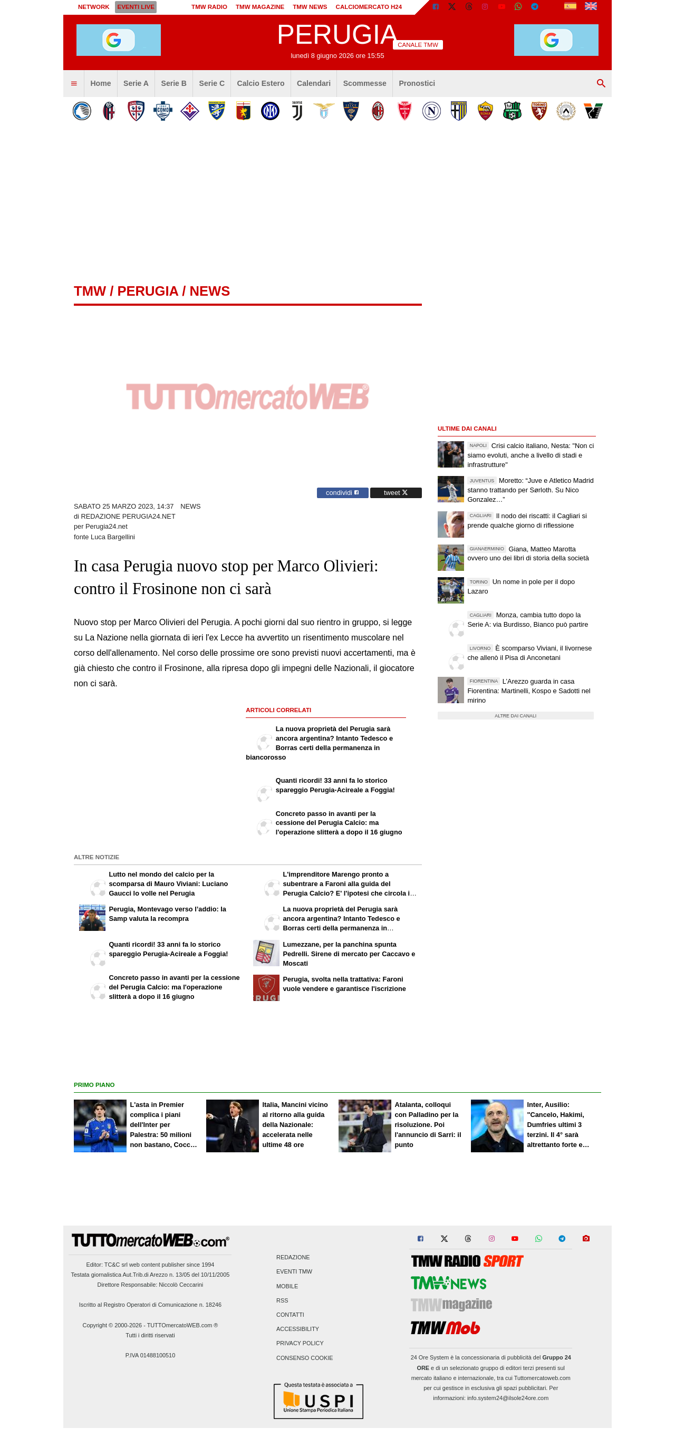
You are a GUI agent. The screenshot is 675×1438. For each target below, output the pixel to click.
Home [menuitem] (100, 83)
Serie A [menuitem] (136, 83)
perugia (147, 291)
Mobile (287, 1286)
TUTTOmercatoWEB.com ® (182, 1325)
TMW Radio (209, 7)
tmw (90, 291)
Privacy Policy (300, 1343)
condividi (342, 493)
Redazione (293, 1258)
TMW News (310, 7)
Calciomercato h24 (369, 7)
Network (94, 7)
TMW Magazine (260, 7)
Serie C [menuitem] (212, 83)
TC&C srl (116, 1264)
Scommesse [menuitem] (365, 83)
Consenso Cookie (304, 1358)
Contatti (290, 1314)
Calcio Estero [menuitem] (261, 83)
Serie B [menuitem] (174, 83)
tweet (396, 493)
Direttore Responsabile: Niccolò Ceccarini (151, 1284)
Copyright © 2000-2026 (112, 1325)
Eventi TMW (294, 1272)
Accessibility (297, 1329)
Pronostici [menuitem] (417, 83)
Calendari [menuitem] (314, 83)
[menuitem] (74, 84)
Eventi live (135, 7)
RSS (282, 1300)
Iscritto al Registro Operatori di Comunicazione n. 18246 (150, 1304)
